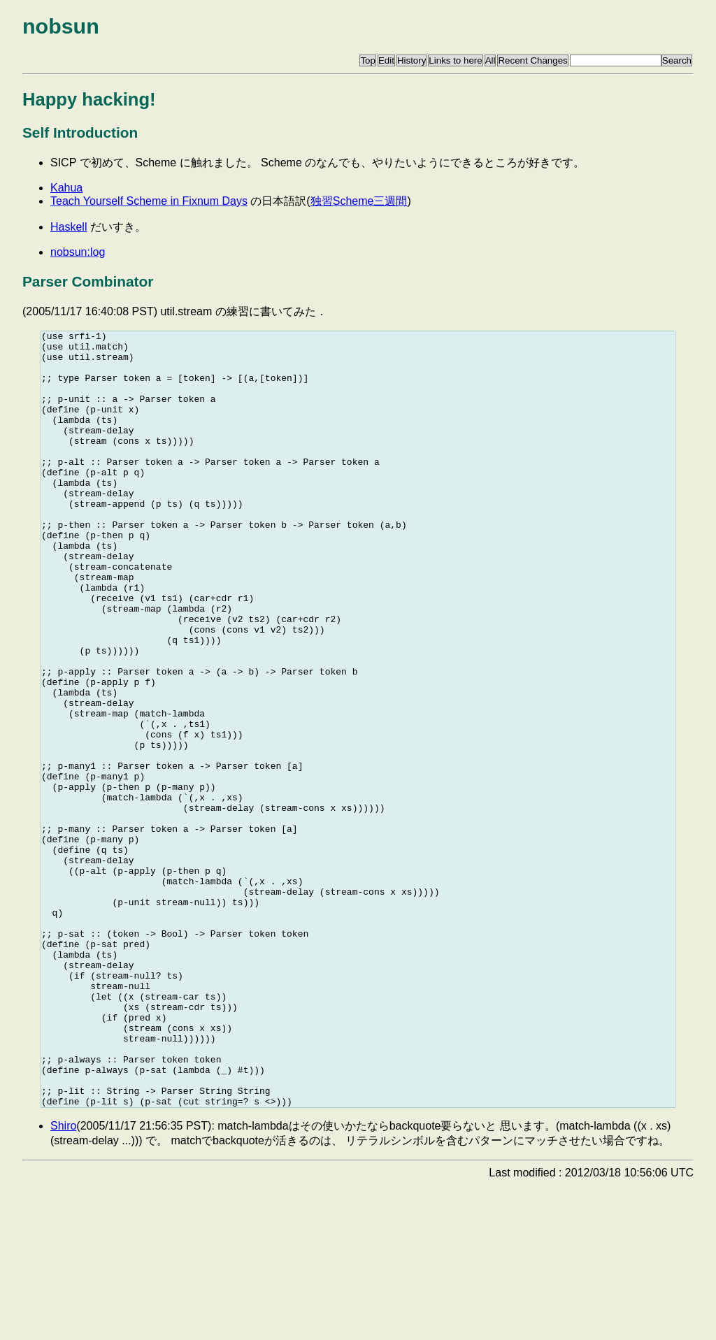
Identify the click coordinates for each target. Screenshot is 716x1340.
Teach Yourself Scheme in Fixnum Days (149, 201)
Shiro (63, 1281)
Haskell (68, 227)
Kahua (66, 188)
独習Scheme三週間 (359, 201)
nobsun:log (77, 252)
